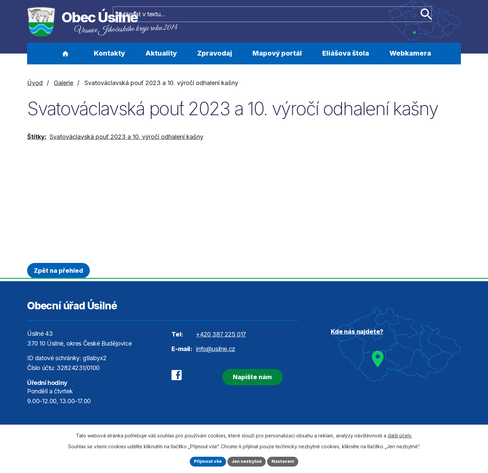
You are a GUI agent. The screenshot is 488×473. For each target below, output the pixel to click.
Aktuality (161, 53)
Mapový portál (277, 53)
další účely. (400, 434)
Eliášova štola (345, 53)
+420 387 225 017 (221, 334)
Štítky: (36, 136)
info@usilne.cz (215, 348)
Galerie (63, 82)
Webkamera (410, 53)
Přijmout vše (203, 461)
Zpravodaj (214, 53)
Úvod (65, 53)
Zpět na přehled (60, 270)
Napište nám (243, 375)
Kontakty (109, 53)
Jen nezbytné (247, 461)
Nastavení (287, 461)
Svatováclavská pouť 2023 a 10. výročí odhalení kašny (126, 136)
